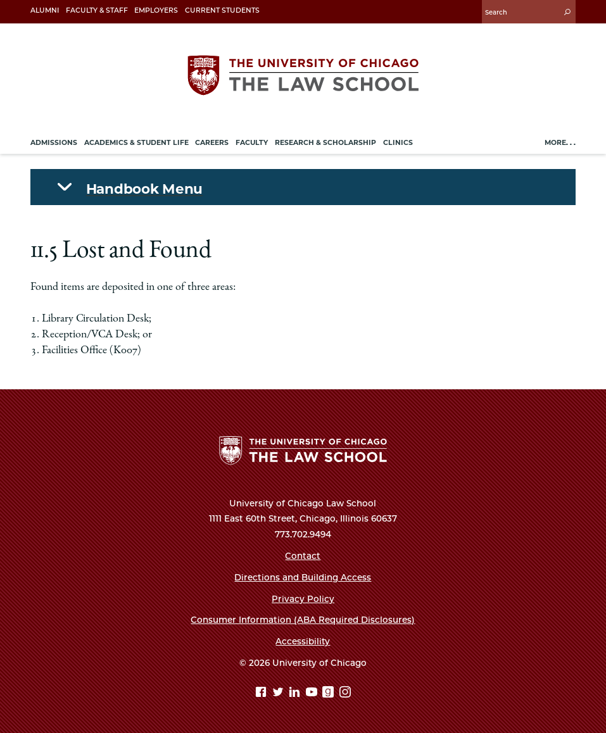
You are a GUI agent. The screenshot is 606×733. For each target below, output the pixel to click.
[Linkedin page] (296, 693)
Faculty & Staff (97, 10)
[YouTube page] (313, 693)
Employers (156, 10)
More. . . (560, 143)
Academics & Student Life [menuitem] (136, 143)
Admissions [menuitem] (53, 143)
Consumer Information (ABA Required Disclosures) (303, 620)
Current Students (222, 10)
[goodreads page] (329, 693)
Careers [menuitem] (212, 143)
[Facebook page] (262, 693)
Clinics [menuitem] (398, 143)
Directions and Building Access (302, 577)
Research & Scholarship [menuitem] (325, 143)
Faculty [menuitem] (252, 143)
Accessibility (302, 641)
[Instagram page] (345, 693)
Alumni (44, 10)
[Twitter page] (279, 693)
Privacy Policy (303, 599)
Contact (302, 556)
